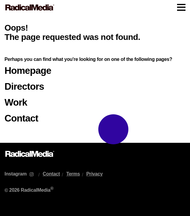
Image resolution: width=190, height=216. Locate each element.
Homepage (28, 70)
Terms (73, 173)
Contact (21, 118)
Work (16, 102)
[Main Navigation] (95, 7)
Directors (24, 86)
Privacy (94, 173)
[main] (95, 79)
